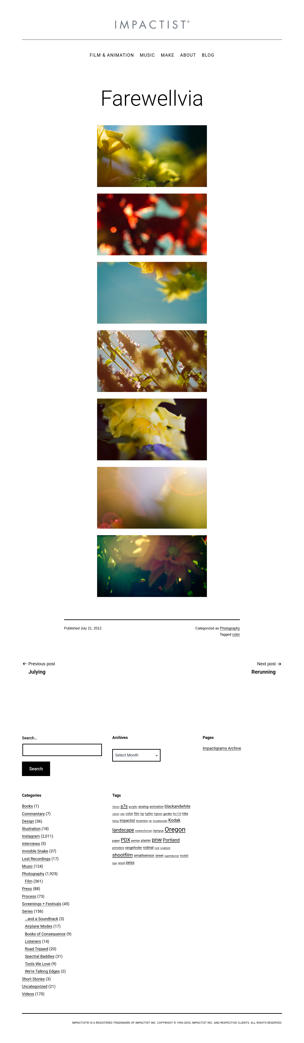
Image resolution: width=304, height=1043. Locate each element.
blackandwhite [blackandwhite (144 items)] (177, 806)
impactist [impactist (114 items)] (127, 820)
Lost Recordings (36, 858)
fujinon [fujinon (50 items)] (158, 813)
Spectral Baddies (39, 956)
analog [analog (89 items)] (143, 807)
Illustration (31, 828)
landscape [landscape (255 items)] (123, 830)
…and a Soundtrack (41, 918)
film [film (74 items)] (136, 814)
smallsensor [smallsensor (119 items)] (144, 855)
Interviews (31, 843)
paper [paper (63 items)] (116, 840)
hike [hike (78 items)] (185, 814)
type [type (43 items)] (114, 863)
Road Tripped (36, 949)
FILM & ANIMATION (112, 55)
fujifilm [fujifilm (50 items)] (149, 813)
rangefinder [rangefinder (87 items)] (133, 848)
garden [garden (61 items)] (167, 813)
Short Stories (33, 979)
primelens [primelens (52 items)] (118, 847)
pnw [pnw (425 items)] (157, 839)
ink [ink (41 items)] (150, 821)
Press (27, 888)
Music (27, 866)
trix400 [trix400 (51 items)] (184, 855)
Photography (230, 628)
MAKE (167, 55)
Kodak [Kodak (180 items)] (174, 820)
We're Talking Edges (42, 971)
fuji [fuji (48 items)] (142, 813)
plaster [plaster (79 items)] (146, 840)
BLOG (208, 55)
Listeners (33, 941)
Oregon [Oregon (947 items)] (175, 829)
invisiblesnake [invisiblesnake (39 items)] (160, 821)
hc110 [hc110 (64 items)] (177, 813)
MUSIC (147, 55)
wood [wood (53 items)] (121, 863)
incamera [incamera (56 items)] (142, 820)
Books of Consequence (45, 934)
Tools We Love (37, 963)
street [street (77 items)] (159, 856)
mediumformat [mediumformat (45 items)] (143, 830)
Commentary (33, 813)
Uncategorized (34, 986)
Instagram (31, 836)
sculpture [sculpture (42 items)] (165, 848)
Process (29, 896)
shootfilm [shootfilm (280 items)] (122, 855)
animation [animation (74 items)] (157, 807)
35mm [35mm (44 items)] (115, 806)
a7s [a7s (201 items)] (124, 806)
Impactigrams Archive (222, 748)
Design (28, 821)
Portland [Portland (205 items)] (171, 840)
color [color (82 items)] (129, 814)
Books (27, 806)
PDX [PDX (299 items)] (125, 840)
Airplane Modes (38, 926)
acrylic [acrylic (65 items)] (133, 806)
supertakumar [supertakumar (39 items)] (172, 855)
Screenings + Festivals (41, 904)
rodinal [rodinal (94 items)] (148, 847)
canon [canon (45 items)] (115, 813)
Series (27, 911)
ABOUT (188, 55)
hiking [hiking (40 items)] (115, 821)
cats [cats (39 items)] (122, 814)
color (236, 634)
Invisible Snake (35, 851)
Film (29, 881)
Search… (29, 738)
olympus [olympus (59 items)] (158, 830)
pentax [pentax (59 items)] (135, 840)
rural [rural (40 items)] (157, 848)
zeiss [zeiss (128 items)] (130, 862)
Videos (28, 994)
